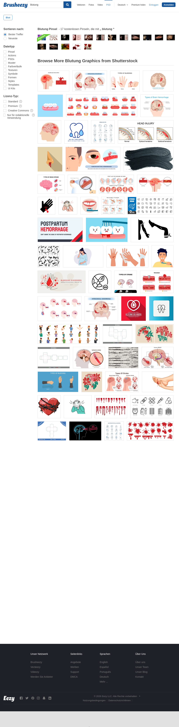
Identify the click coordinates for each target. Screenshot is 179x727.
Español (104, 667)
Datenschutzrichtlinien (119, 700)
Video (100, 5)
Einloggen (153, 5)
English (104, 662)
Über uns (140, 662)
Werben (74, 667)
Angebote (75, 662)
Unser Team (141, 667)
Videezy (35, 672)
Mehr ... (104, 681)
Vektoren (81, 5)
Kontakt (139, 676)
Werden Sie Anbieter (42, 676)
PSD (108, 5)
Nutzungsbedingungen (94, 700)
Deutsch (104, 676)
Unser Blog (141, 672)
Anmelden (169, 5)
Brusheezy (36, 662)
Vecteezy (36, 667)
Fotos (91, 5)
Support (74, 672)
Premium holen (138, 5)
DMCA (74, 676)
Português (105, 672)
